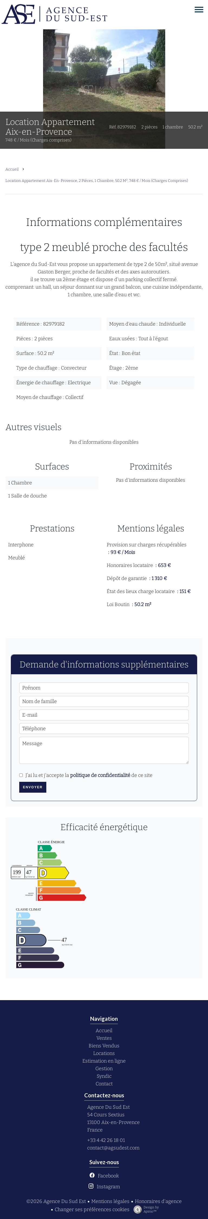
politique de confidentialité (100, 775)
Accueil (12, 169)
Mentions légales (110, 1201)
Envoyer (33, 787)
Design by (145, 1209)
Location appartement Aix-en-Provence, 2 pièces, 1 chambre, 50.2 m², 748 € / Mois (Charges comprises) (96, 180)
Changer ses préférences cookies (92, 1209)
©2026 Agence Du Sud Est (56, 1201)
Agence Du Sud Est (108, 1107)
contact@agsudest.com (113, 1148)
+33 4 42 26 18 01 (106, 1140)
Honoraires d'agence (158, 1201)
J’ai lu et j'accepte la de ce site (88, 775)
